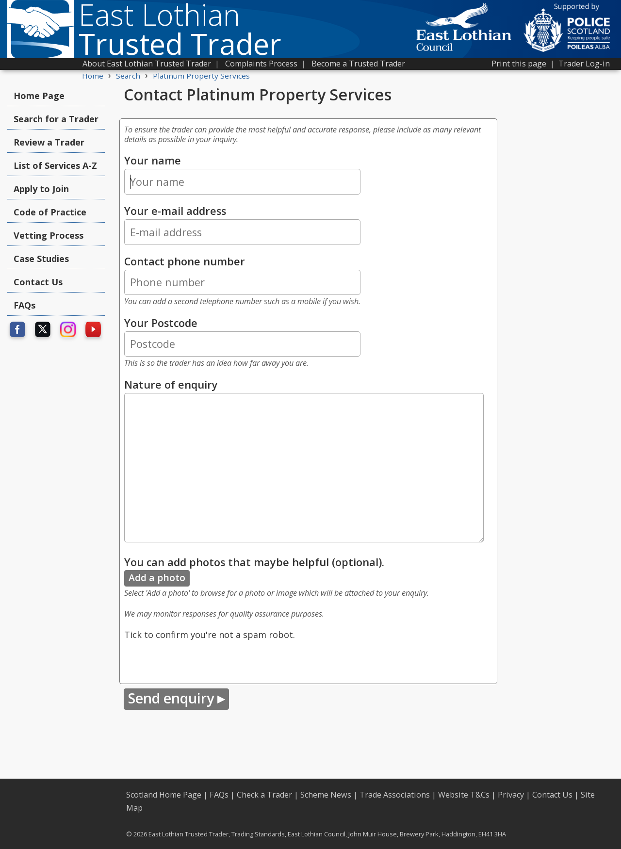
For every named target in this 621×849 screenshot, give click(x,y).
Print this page (518, 63)
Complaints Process (261, 63)
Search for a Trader (56, 119)
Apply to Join (41, 189)
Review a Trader (49, 142)
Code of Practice (50, 212)
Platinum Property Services (201, 76)
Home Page (39, 95)
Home (92, 76)
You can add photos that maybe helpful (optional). (254, 562)
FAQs (24, 305)
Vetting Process (48, 235)
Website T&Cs (464, 794)
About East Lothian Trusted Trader (146, 63)
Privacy (511, 794)
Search (128, 76)
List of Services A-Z (55, 165)
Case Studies (41, 258)
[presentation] (198, 660)
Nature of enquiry (171, 384)
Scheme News (325, 794)
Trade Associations (395, 794)
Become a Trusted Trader (358, 63)
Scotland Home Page (163, 794)
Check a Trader (264, 794)
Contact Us (38, 282)
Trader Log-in (584, 63)
